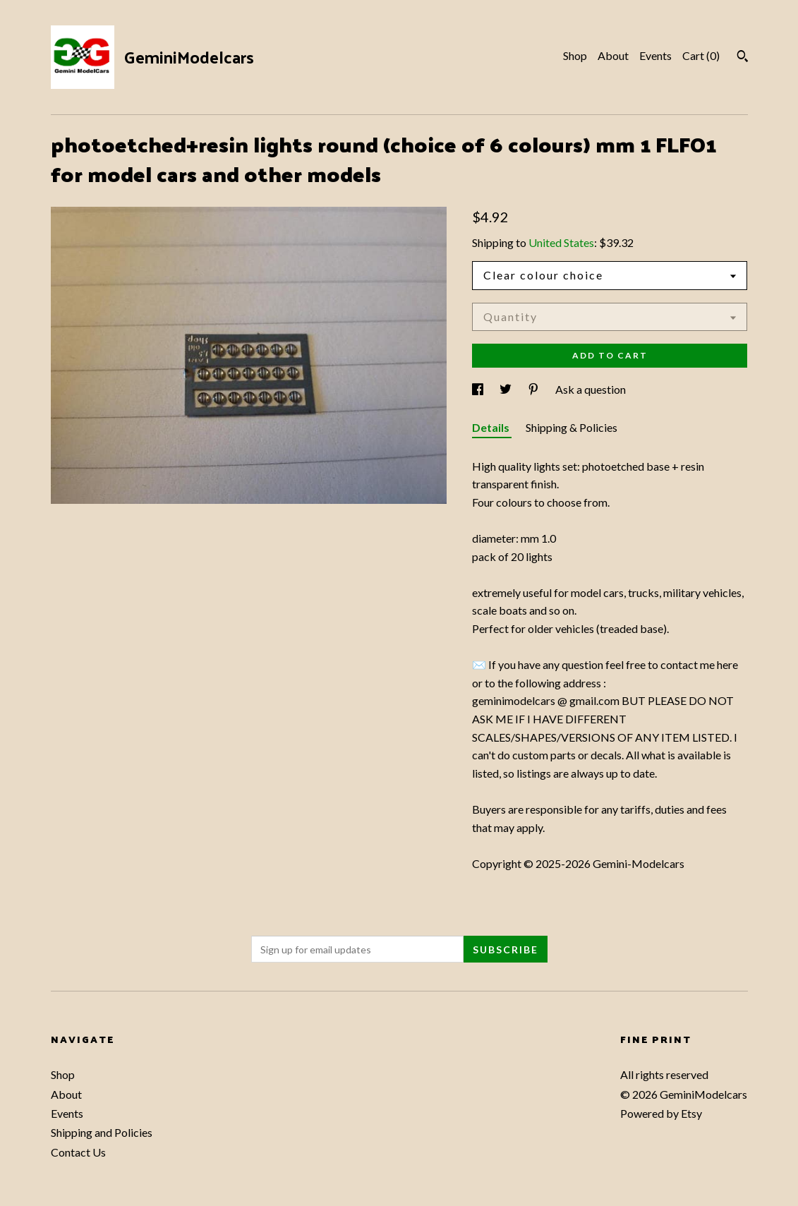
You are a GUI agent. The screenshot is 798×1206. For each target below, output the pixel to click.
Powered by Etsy (661, 1113)
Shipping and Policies (101, 1132)
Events (655, 55)
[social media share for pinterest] (534, 389)
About (613, 55)
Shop (575, 55)
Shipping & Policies (571, 427)
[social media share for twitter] (507, 389)
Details (492, 427)
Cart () (701, 55)
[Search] (742, 58)
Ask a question (590, 389)
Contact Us (78, 1152)
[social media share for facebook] (478, 389)
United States (561, 242)
